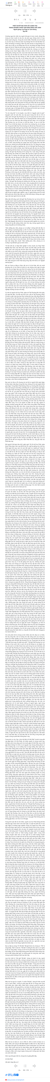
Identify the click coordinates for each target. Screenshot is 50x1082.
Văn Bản (19, 4)
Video (29, 3)
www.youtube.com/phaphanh (14, 1080)
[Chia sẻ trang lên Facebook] (15, 1075)
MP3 (15, 3)
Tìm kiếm (38, 4)
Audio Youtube (24, 4)
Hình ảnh (34, 4)
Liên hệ (43, 4)
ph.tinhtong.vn (9, 4)
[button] (24, 19)
